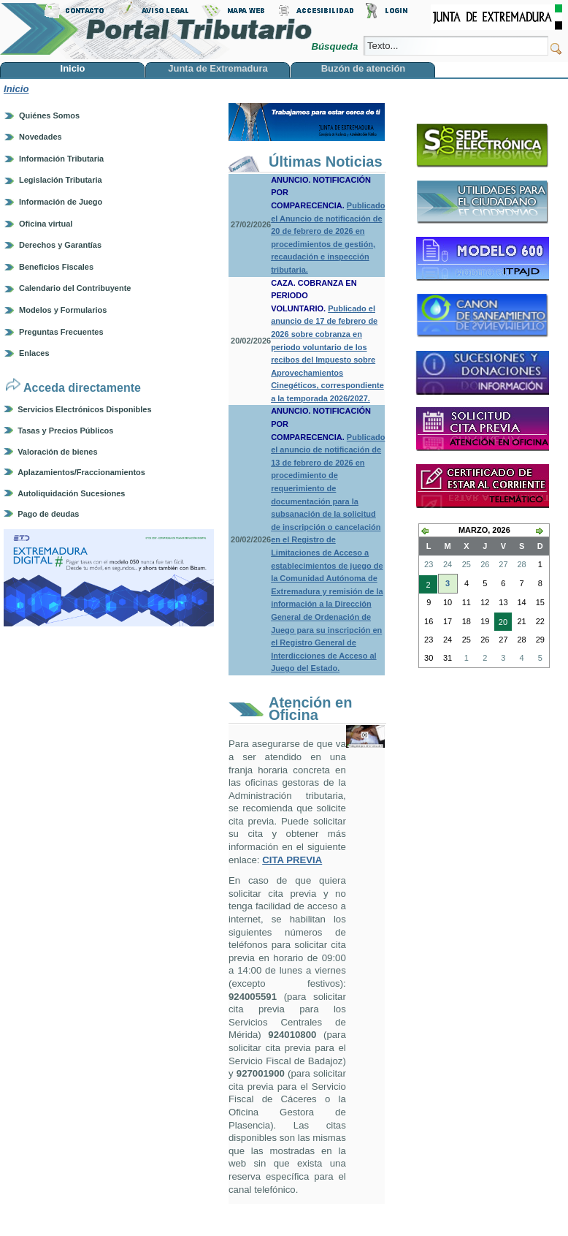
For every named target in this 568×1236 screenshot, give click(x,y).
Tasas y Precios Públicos (65, 430)
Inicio (16, 88)
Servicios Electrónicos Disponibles (84, 409)
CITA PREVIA (292, 859)
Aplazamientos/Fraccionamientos (81, 472)
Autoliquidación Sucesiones (71, 493)
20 (500, 623)
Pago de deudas (48, 513)
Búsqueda (335, 46)
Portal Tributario (156, 29)
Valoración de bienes (57, 451)
